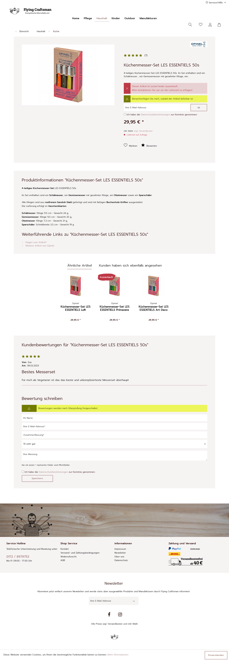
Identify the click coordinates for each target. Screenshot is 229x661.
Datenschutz (121, 560)
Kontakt (64, 549)
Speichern (37, 478)
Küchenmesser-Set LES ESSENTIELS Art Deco (154, 307)
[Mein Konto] (211, 25)
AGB (62, 560)
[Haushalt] (101, 18)
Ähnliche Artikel (79, 265)
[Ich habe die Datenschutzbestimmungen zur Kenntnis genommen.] (125, 114)
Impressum (120, 549)
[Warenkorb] (221, 25)
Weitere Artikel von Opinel (38, 245)
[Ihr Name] (114, 417)
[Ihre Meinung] (114, 456)
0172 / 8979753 (17, 556)
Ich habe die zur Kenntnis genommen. (162, 114)
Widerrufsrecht (68, 556)
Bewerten (149, 145)
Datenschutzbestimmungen (155, 114)
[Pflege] (88, 18)
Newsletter (120, 552)
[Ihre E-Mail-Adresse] (114, 426)
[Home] (76, 18)
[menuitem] (76, 18)
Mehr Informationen (117, 654)
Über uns (119, 556)
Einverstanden (216, 655)
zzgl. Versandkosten (143, 131)
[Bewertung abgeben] (114, 444)
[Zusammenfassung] (114, 434)
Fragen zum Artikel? (34, 242)
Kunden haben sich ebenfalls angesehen (130, 265)
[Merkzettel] (201, 25)
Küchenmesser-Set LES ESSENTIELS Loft (76, 307)
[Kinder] (115, 18)
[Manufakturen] (148, 18)
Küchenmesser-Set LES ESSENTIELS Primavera (115, 307)
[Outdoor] (129, 18)
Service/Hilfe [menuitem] (215, 2)
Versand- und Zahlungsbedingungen (79, 552)
